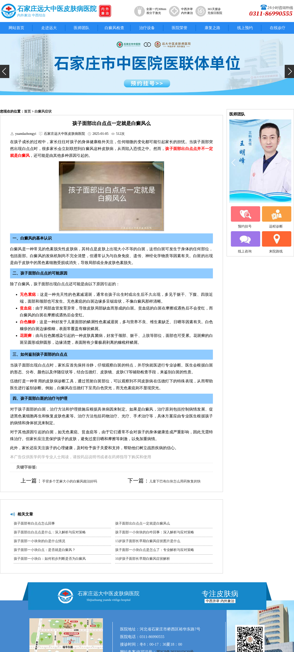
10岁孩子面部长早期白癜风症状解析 (142, 558)
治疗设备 (147, 28)
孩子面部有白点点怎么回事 (34, 523)
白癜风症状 (43, 111)
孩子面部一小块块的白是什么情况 (39, 541)
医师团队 (81, 28)
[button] (4, 71)
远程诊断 (276, 217)
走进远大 (49, 28)
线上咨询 (245, 242)
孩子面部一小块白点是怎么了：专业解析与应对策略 (154, 550)
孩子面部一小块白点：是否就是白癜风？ (44, 550)
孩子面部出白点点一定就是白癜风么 (142, 523)
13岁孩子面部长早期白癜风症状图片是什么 (147, 541)
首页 (27, 111)
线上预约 (245, 28)
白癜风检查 (114, 28)
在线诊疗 (277, 28)
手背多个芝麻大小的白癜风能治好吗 (69, 481)
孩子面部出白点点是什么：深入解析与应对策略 (50, 532)
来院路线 (276, 242)
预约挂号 (245, 217)
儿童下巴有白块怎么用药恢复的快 (175, 481)
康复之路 (212, 28)
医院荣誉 (179, 28)
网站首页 (16, 28)
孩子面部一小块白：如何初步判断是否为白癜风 (50, 558)
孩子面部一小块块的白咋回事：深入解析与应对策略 (154, 532)
